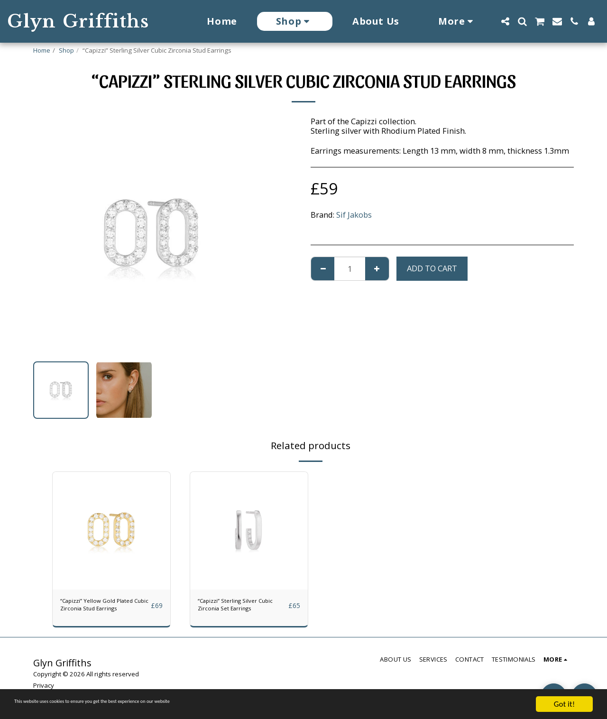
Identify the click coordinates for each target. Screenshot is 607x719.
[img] (111, 531)
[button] (505, 21)
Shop (66, 50)
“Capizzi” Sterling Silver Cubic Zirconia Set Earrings (240, 609)
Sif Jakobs (354, 214)
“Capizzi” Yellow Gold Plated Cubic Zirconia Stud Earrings (99, 609)
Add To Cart (432, 268)
